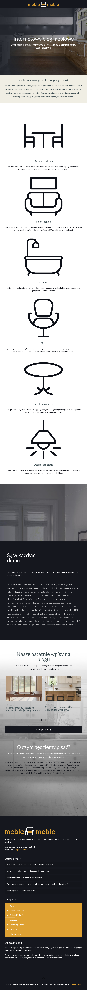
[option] (24, 696)
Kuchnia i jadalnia (17, 915)
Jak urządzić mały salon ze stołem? (21, 890)
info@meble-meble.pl (22, 849)
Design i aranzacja (17, 910)
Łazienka (13, 920)
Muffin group (76, 984)
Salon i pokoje (15, 934)
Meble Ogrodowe (17, 924)
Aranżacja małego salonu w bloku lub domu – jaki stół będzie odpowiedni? (37, 884)
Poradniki (13, 929)
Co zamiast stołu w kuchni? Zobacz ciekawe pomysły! (59, 708)
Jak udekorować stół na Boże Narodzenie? (24, 877)
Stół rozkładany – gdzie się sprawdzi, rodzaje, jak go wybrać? (24, 709)
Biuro (12, 906)
